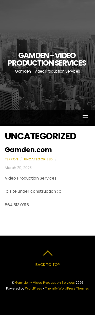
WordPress (33, 288)
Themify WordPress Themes (67, 288)
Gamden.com (28, 149)
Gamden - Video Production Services (45, 282)
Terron (11, 159)
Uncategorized (38, 159)
